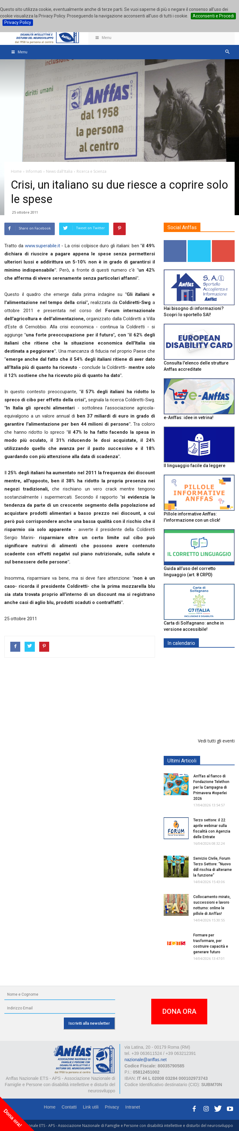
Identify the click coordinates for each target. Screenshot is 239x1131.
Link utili (91, 1106)
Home (49, 1106)
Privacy (112, 1106)
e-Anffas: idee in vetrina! (188, 417)
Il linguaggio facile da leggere (194, 465)
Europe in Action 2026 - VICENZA (212, 665)
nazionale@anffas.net (145, 1059)
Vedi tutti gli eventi (216, 741)
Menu (103, 37)
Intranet (132, 1106)
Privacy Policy (17, 22)
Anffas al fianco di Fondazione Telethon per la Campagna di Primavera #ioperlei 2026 (211, 787)
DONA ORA (179, 1011)
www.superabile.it (42, 246)
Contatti (69, 1106)
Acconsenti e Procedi (213, 15)
